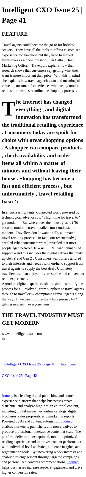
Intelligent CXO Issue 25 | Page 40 (29, 364)
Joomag (8, 396)
